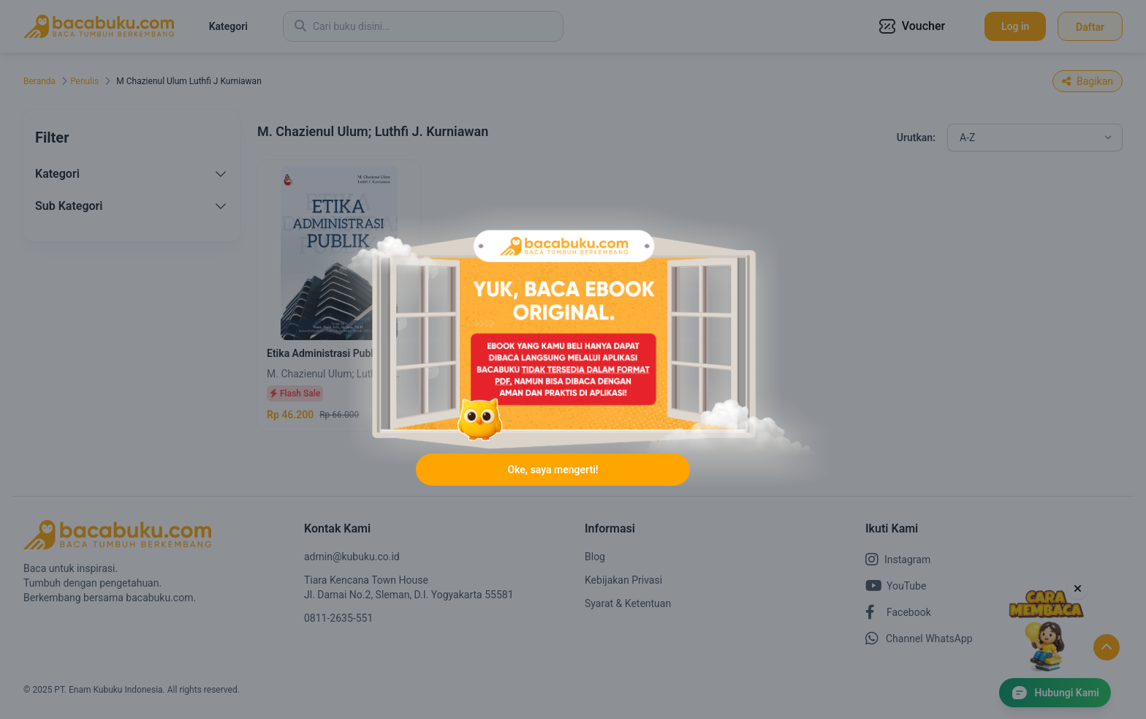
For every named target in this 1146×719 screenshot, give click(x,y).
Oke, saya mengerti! (552, 469)
